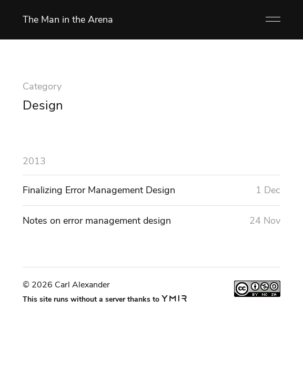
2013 (34, 161)
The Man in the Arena (68, 19)
